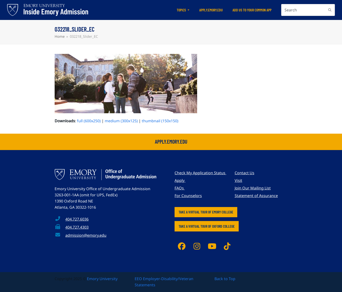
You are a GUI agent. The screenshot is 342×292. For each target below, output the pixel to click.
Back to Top (224, 278)
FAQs (180, 188)
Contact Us (244, 172)
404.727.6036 (77, 219)
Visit (238, 180)
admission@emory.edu (85, 235)
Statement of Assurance (256, 195)
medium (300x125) (121, 120)
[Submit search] (330, 10)
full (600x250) (89, 120)
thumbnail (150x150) (160, 120)
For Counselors (188, 195)
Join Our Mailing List (253, 188)
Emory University (102, 278)
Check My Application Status (200, 172)
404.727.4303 (77, 227)
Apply (180, 180)
